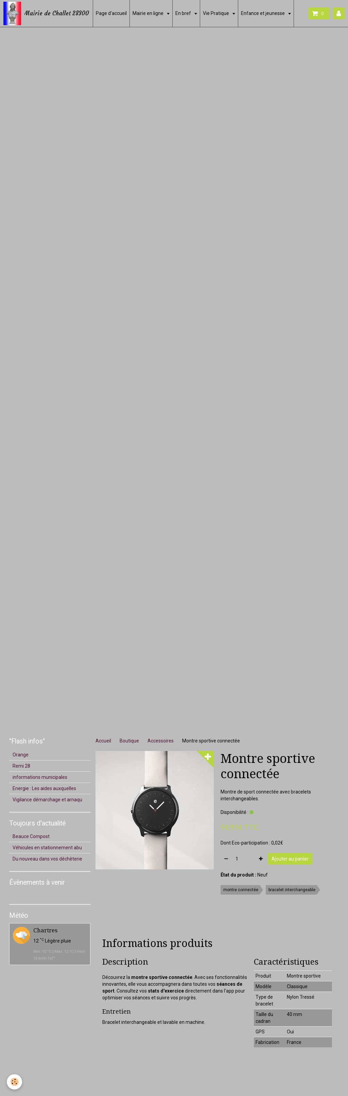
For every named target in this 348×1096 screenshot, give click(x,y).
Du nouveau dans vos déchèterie (47, 859)
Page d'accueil (111, 13)
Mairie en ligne (148, 13)
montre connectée (240, 889)
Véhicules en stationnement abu (47, 847)
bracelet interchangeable (291, 889)
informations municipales (40, 777)
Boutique (129, 740)
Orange (21, 754)
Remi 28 (21, 766)
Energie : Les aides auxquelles (44, 788)
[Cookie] (14, 1082)
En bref (183, 13)
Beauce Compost (31, 836)
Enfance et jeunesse (263, 13)
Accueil (103, 740)
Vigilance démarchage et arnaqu (47, 799)
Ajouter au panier (290, 859)
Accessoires (160, 740)
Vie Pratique (216, 13)
